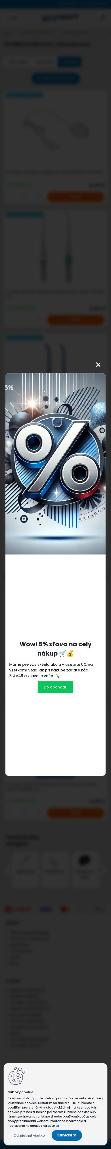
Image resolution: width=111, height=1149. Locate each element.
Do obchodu (55, 687)
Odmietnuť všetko (29, 1135)
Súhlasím (66, 1135)
